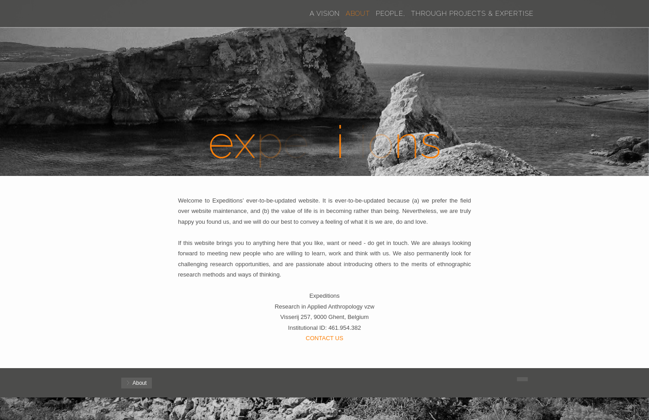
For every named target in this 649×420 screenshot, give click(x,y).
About (358, 13)
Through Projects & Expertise (472, 13)
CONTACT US (324, 338)
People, (390, 13)
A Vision (325, 13)
